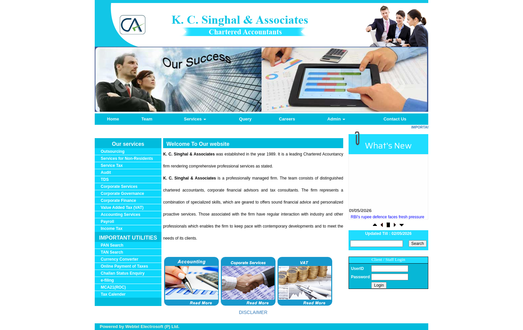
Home (113, 118)
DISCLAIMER (253, 312)
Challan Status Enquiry (122, 273)
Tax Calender (113, 294)
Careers (287, 118)
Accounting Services (120, 214)
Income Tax (111, 228)
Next (398, 85)
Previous (122, 85)
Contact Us (395, 118)
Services (195, 118)
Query (245, 118)
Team (146, 118)
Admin (336, 118)
